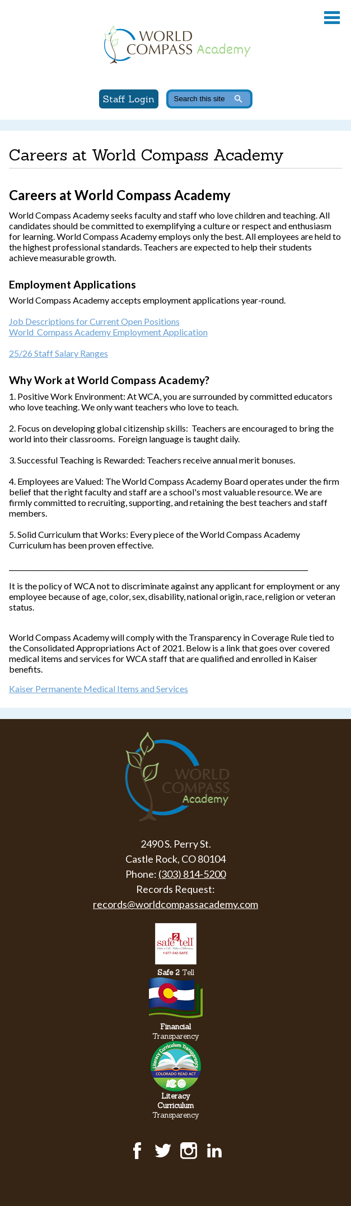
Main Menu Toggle (332, 17)
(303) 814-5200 (192, 874)
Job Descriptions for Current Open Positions (94, 321)
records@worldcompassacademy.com (175, 904)
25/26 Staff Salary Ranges (58, 353)
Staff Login (129, 99)
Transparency (175, 1031)
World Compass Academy (175, 44)
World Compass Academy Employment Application (108, 332)
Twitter (163, 1150)
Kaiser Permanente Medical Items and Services (98, 688)
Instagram (188, 1150)
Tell (175, 972)
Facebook (137, 1150)
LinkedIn (214, 1150)
